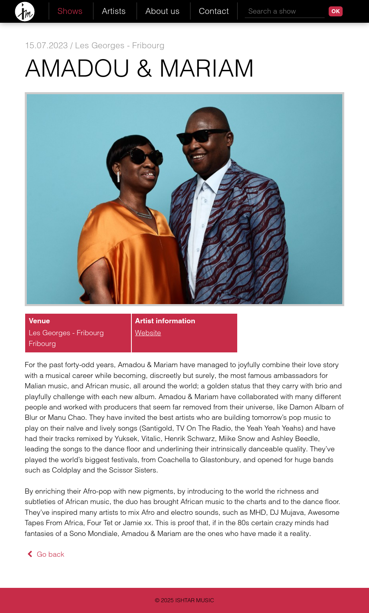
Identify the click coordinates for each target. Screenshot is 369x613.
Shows (70, 11)
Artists (114, 11)
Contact (214, 11)
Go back (44, 554)
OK (335, 11)
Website (148, 332)
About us (162, 11)
